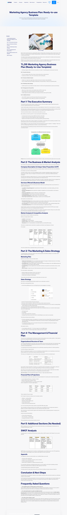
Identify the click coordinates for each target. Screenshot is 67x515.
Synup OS (40, 322)
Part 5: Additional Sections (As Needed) (12, 53)
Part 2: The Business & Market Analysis (12, 45)
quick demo (31, 480)
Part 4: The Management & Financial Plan (11, 50)
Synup (45, 479)
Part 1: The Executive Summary (12, 42)
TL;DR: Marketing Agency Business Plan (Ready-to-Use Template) (12, 39)
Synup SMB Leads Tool (29, 285)
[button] (16, 2)
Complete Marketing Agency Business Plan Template (30, 467)
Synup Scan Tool (48, 304)
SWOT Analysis (9, 55)
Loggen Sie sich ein (49, 2)
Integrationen (26, 2)
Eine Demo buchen (54, 2)
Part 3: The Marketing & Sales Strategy (12, 47)
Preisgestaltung (39, 2)
